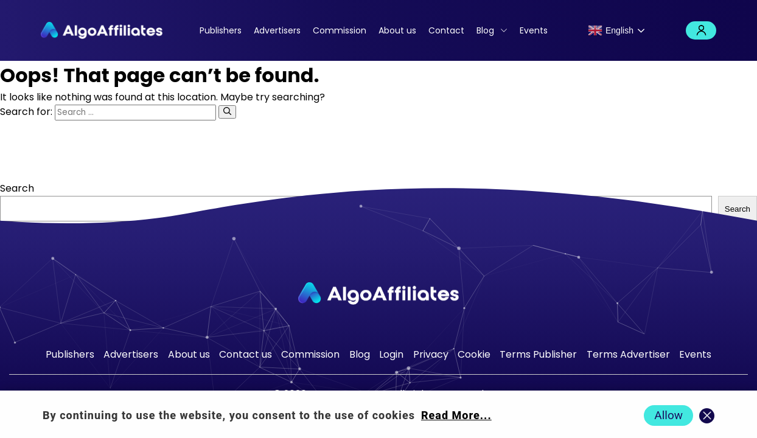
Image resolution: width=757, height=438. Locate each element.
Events (534, 30)
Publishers (221, 30)
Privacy (430, 354)
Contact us (245, 354)
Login (701, 30)
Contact (446, 30)
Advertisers (277, 30)
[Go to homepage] (378, 293)
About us (397, 30)
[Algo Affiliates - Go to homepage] (101, 30)
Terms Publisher (538, 354)
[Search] (227, 112)
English (610, 30)
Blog (485, 30)
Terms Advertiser (628, 354)
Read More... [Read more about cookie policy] (456, 415)
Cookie (474, 354)
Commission (339, 30)
